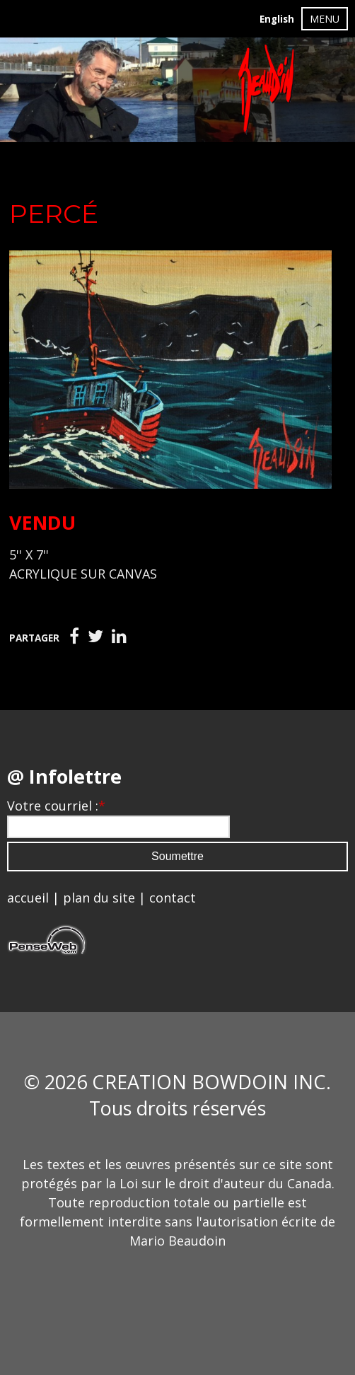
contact (172, 897)
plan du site (99, 897)
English (277, 19)
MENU (324, 18)
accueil (28, 897)
